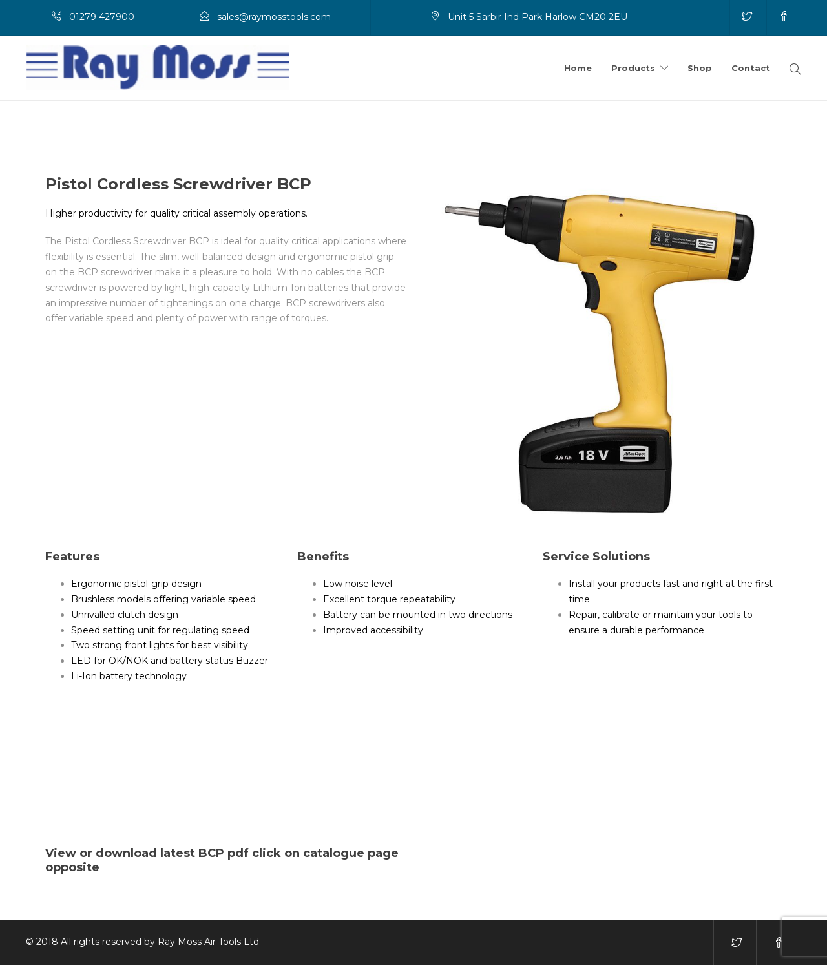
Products (633, 68)
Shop (699, 68)
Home (578, 68)
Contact (750, 68)
